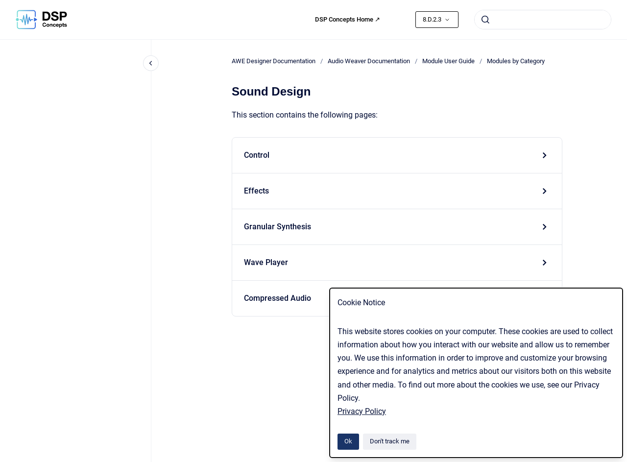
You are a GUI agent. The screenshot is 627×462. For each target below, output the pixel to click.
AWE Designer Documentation (273, 61)
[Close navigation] (151, 63)
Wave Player (266, 262)
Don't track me (390, 441)
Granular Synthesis (277, 226)
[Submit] (485, 19)
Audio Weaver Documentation (369, 61)
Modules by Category (516, 61)
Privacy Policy (362, 411)
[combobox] (543, 19)
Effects (256, 190)
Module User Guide (448, 61)
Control (256, 155)
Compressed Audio (277, 298)
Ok (348, 441)
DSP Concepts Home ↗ (347, 19)
